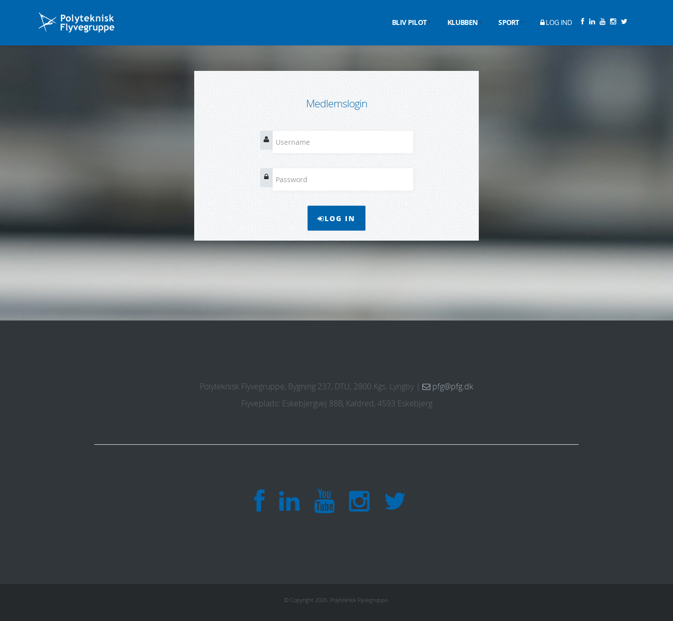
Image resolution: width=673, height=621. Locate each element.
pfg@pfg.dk (447, 386)
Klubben (464, 22)
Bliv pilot (411, 22)
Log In (336, 218)
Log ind (556, 22)
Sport (511, 22)
